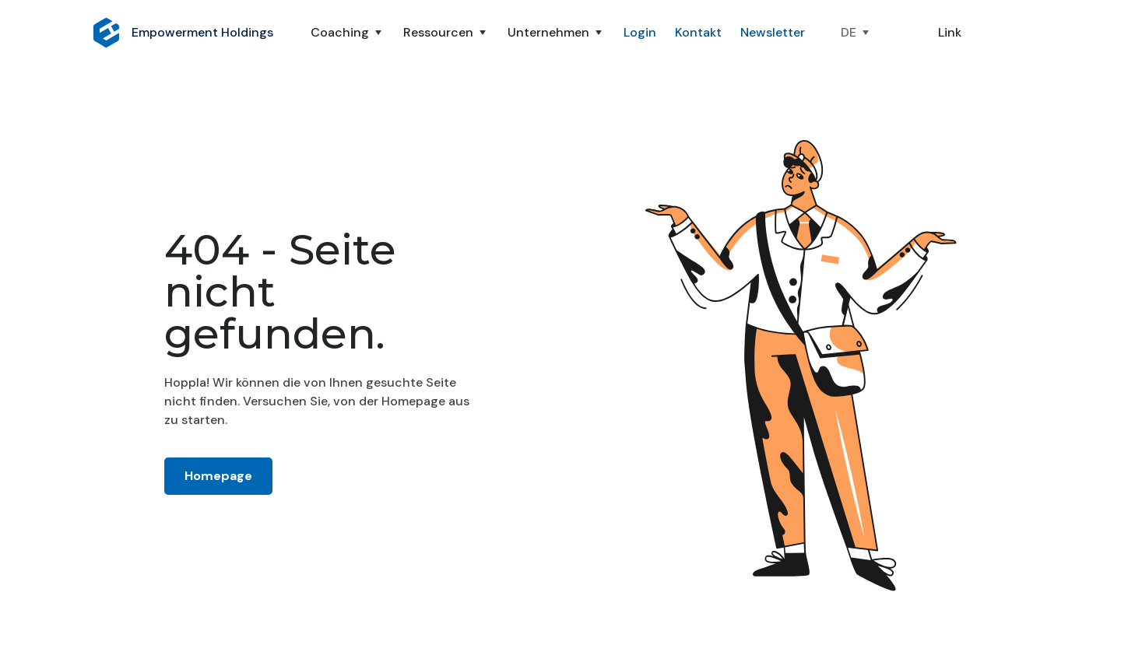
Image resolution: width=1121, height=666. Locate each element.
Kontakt (698, 32)
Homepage (218, 476)
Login (640, 32)
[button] (347, 32)
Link (949, 32)
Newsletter (772, 32)
